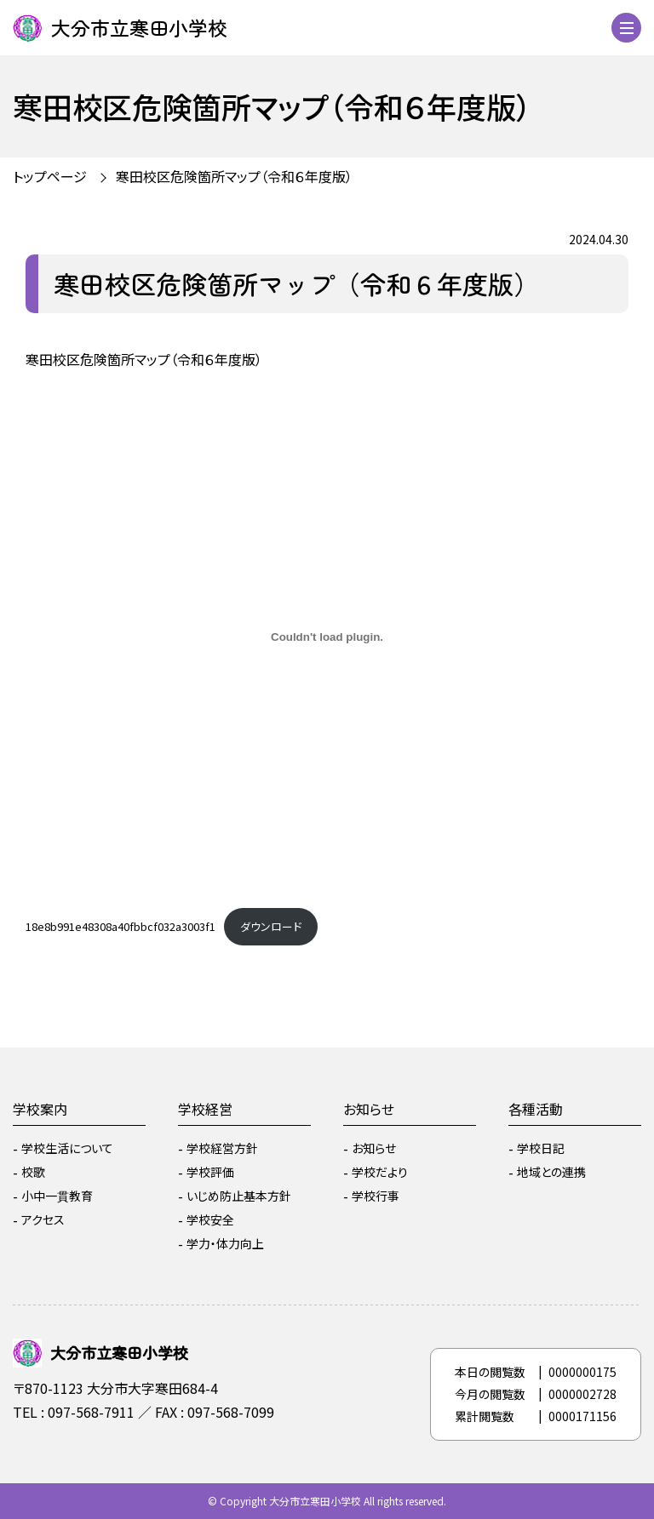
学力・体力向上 (225, 1243)
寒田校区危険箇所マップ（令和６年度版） (234, 176)
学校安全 (210, 1219)
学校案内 (40, 1109)
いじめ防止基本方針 (238, 1195)
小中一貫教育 (57, 1195)
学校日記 (541, 1147)
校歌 (33, 1171)
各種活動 (535, 1109)
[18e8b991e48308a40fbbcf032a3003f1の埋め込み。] (327, 636)
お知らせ (368, 1109)
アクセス (43, 1219)
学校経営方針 (222, 1147)
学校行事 (375, 1195)
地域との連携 (551, 1171)
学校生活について (67, 1147)
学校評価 (210, 1171)
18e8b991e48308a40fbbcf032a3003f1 (120, 926)
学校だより (380, 1171)
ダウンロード (270, 926)
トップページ (50, 176)
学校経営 (205, 1109)
